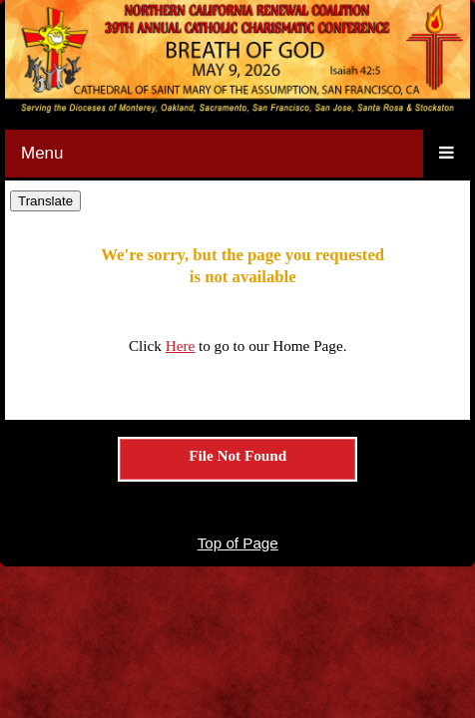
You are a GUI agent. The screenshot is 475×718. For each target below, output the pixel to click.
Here (181, 345)
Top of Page (238, 543)
